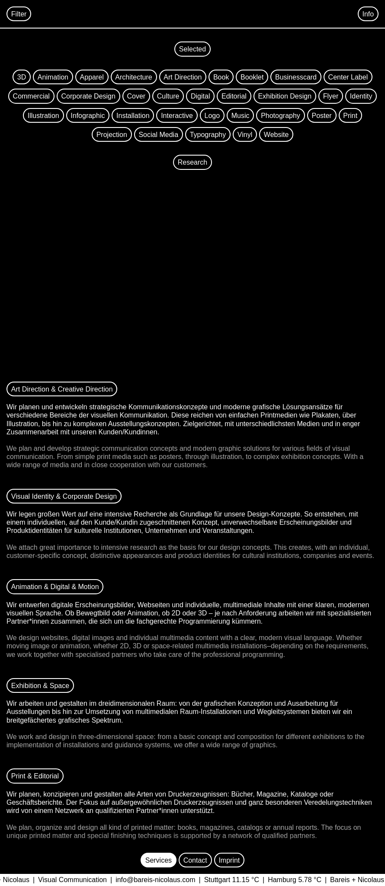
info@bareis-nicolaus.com (159, 879)
